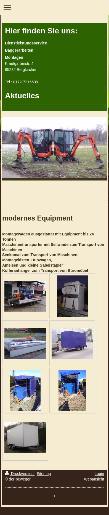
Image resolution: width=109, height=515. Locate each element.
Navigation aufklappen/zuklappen (54, 7)
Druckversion (19, 473)
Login (99, 473)
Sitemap (44, 473)
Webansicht (94, 479)
